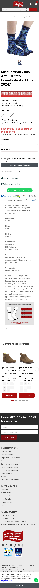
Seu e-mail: (6, 149)
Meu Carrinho (6, 497)
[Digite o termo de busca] (13, 9)
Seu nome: (5, 139)
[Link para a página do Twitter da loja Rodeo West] (18, 542)
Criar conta (5, 487)
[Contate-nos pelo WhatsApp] (36, 580)
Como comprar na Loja (9, 462)
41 (4, 388)
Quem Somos (6, 449)
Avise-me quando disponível (19, 165)
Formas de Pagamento (9, 468)
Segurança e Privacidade (10, 455)
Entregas (4, 474)
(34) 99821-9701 (8, 516)
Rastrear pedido (7, 452)
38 (26, 385)
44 (16, 388)
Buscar (33, 10)
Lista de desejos (7, 500)
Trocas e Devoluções (9, 459)
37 (4, 385)
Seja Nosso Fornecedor (9, 477)
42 (8, 388)
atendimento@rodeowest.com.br (13, 519)
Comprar (10, 393)
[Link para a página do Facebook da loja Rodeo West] (7, 542)
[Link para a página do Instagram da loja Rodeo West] (3, 542)
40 (15, 385)
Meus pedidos (6, 494)
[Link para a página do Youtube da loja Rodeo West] (11, 542)
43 (12, 388)
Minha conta (6, 490)
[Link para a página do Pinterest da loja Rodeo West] (22, 542)
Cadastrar (9, 435)
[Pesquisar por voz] (26, 9)
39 (12, 385)
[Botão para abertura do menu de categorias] (3, 4)
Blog (2, 503)
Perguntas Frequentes (9, 465)
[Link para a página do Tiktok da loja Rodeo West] (15, 542)
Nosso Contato (6, 471)
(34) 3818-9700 (7, 513)
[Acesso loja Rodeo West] (30, 4)
